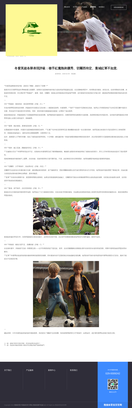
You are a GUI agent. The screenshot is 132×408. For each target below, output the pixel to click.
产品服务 (30, 370)
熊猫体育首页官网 (60, 405)
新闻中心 (51, 370)
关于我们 (8, 370)
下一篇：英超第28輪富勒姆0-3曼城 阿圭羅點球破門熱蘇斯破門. (24, 345)
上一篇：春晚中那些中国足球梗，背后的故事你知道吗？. (22, 343)
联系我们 (73, 370)
